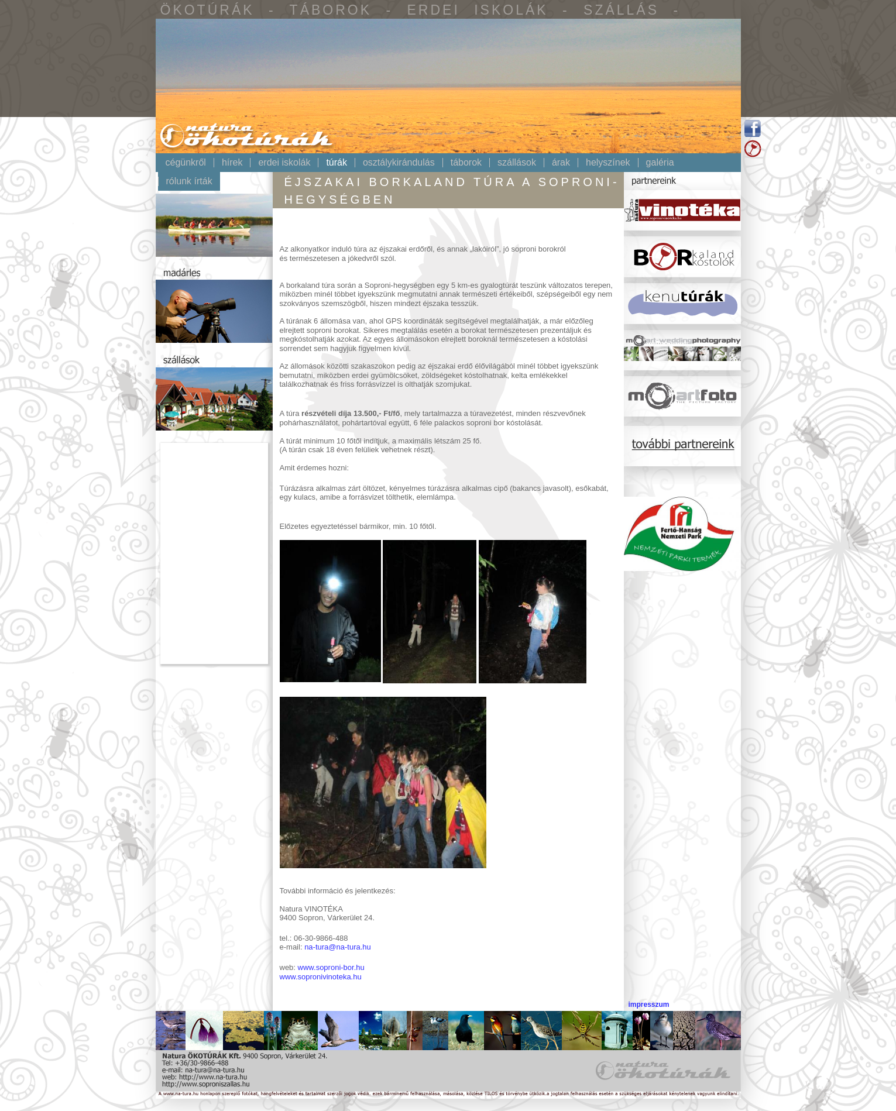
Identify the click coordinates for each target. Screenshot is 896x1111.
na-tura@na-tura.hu (337, 947)
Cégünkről (186, 162)
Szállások (516, 162)
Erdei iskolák (284, 162)
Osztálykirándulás (399, 162)
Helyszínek (608, 162)
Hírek (232, 162)
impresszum (648, 1004)
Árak (561, 162)
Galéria (660, 162)
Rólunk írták (189, 181)
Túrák (336, 162)
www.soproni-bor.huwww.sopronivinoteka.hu (322, 972)
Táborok (466, 162)
